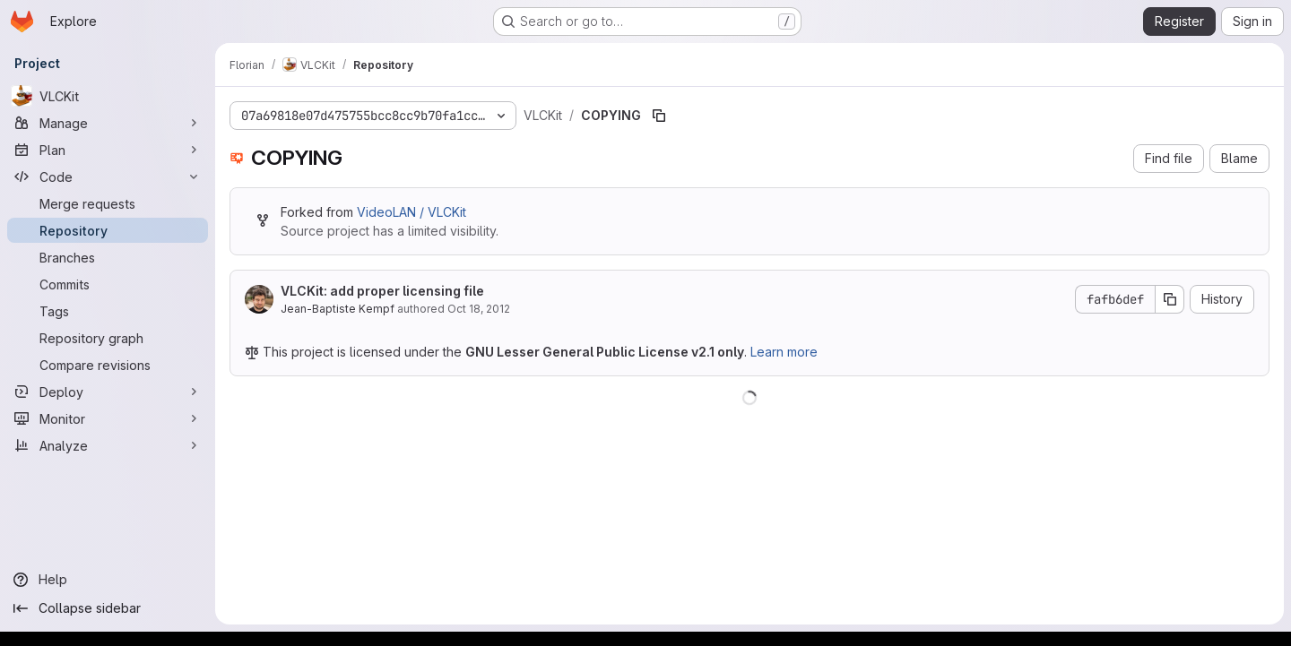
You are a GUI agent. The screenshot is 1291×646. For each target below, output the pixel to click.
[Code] (107, 176)
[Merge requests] (107, 203)
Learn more (784, 351)
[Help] (107, 579)
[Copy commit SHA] (1170, 299)
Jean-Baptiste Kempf (337, 308)
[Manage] (107, 122)
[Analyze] (107, 445)
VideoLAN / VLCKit (411, 212)
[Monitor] (107, 418)
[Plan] (107, 149)
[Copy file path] (659, 115)
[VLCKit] (107, 95)
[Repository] (107, 230)
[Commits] (107, 284)
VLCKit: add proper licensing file (382, 290)
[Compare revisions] (107, 364)
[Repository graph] (107, 337)
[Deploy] (107, 391)
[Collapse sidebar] (107, 608)
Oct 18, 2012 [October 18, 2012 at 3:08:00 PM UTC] (478, 308)
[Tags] (107, 310)
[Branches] (107, 257)
